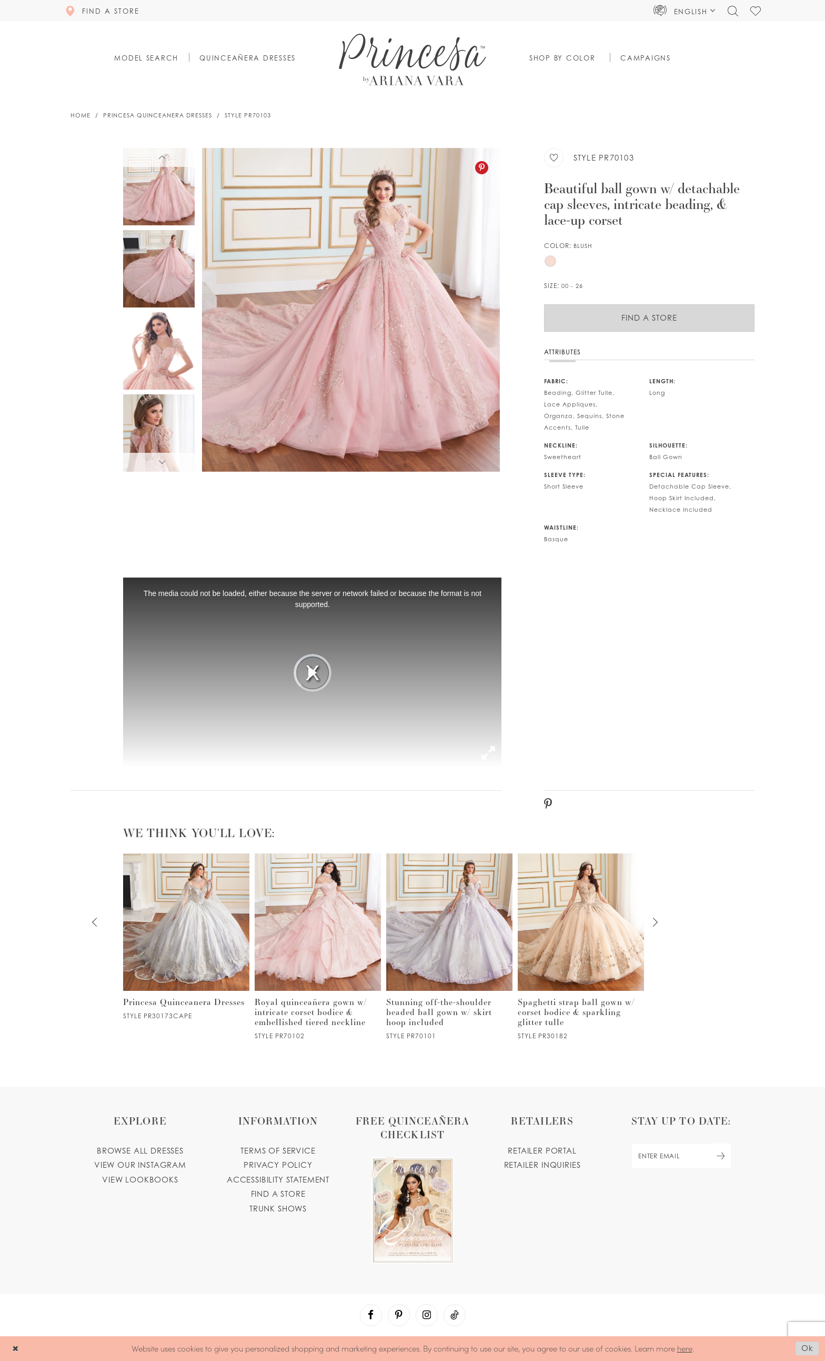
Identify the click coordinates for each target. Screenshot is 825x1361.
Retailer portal (542, 1151)
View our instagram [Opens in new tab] (140, 1165)
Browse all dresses (140, 1151)
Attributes (562, 352)
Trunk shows (278, 1209)
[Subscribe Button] (721, 1156)
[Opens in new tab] (412, 1189)
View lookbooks (140, 1180)
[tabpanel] (350, 310)
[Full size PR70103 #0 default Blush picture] (350, 310)
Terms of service (277, 1151)
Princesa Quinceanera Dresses (157, 115)
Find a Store (649, 318)
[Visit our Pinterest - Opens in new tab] (399, 1315)
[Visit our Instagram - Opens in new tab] (427, 1315)
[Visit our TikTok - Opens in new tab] (455, 1315)
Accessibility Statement (278, 1180)
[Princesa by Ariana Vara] (412, 59)
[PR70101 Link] (449, 946)
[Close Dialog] (15, 1348)
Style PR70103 (248, 115)
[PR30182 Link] (581, 946)
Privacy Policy (278, 1165)
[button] (684, 11)
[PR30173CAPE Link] (186, 936)
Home (80, 115)
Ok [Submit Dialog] (807, 1349)
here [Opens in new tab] (684, 1348)
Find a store (278, 1194)
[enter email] (681, 1156)
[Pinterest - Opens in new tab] (481, 167)
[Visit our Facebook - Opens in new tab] (371, 1315)
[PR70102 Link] (318, 946)
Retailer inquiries (542, 1165)
